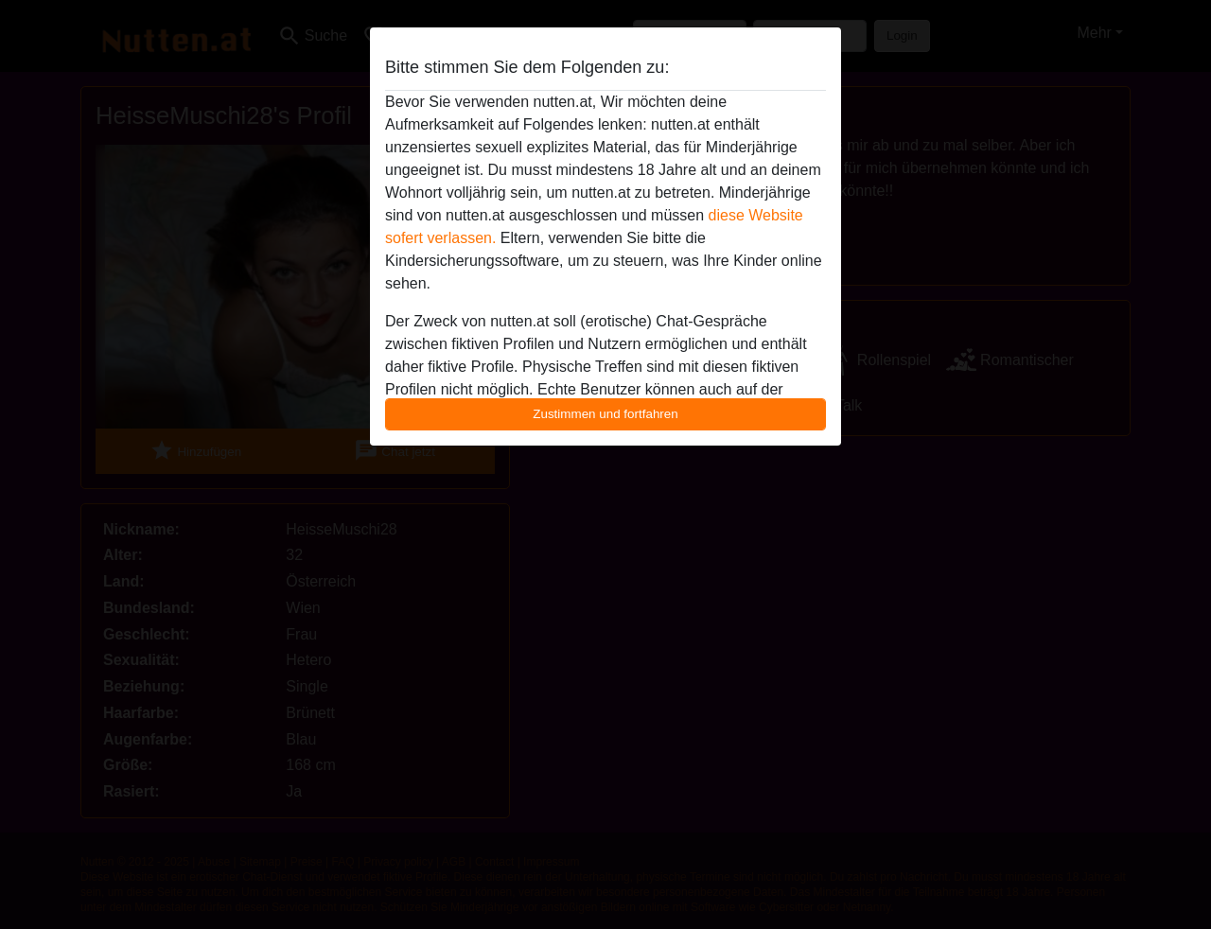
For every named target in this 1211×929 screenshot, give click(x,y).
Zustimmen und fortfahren (605, 414)
